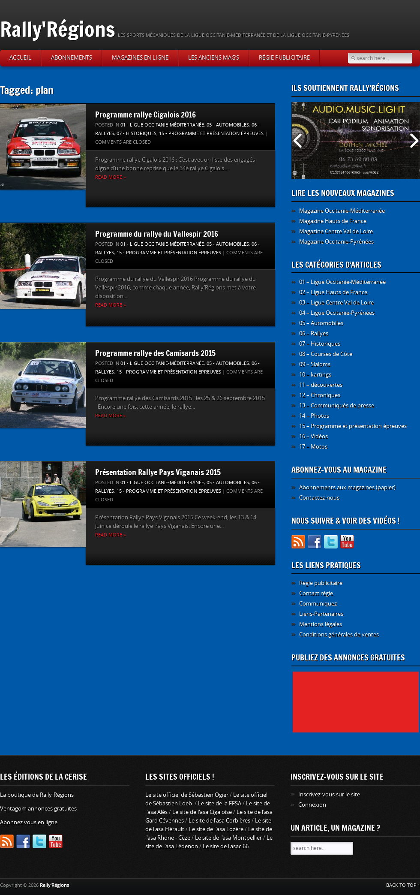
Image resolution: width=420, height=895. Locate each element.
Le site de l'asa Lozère (216, 829)
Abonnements (71, 57)
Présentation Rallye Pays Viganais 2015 (158, 472)
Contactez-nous (319, 497)
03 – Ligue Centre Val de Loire (336, 302)
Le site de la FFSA (219, 803)
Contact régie (316, 593)
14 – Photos (314, 416)
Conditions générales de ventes (339, 634)
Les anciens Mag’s (213, 57)
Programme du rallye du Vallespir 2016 (156, 234)
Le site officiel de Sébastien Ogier (186, 795)
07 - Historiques (136, 133)
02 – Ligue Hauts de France (333, 292)
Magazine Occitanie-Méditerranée (342, 211)
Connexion (312, 805)
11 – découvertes (320, 385)
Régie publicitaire (284, 57)
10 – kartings (315, 374)
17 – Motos (313, 446)
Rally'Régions (57, 29)
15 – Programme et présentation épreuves (353, 426)
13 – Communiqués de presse (336, 405)
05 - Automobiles (228, 125)
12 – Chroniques (319, 395)
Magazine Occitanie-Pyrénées (336, 241)
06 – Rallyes (313, 333)
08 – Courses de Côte (325, 354)
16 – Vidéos (313, 436)
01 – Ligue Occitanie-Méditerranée (342, 282)
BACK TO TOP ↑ (403, 885)
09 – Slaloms (314, 364)
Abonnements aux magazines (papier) (347, 487)
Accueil (20, 57)
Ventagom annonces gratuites (38, 808)
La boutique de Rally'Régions (37, 795)
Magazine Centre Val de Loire (336, 231)
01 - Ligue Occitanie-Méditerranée (162, 125)
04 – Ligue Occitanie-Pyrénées (337, 313)
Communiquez (318, 603)
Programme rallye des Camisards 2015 (155, 353)
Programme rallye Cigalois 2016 (145, 114)
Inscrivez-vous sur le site (329, 794)
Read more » (110, 177)
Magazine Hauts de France (332, 221)
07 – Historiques (319, 344)
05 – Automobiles (321, 323)
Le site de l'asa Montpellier (228, 838)
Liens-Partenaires (321, 614)
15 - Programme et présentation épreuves (211, 133)
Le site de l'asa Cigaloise (202, 812)
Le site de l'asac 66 (226, 846)
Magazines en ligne (140, 57)
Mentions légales (320, 624)
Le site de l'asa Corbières (219, 820)
